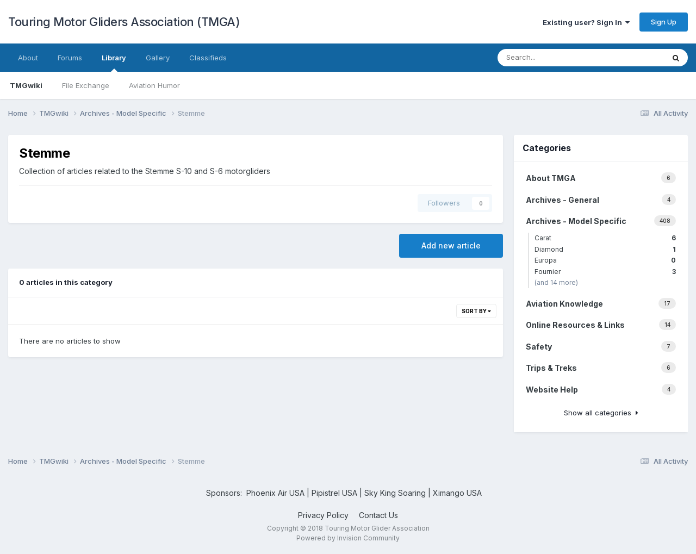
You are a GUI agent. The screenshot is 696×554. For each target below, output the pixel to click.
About (28, 57)
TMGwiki (26, 85)
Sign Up (663, 21)
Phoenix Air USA (275, 492)
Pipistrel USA (335, 492)
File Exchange (85, 85)
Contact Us (378, 515)
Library (114, 62)
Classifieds (208, 57)
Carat (605, 237)
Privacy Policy (323, 515)
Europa (605, 260)
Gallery (158, 57)
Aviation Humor (154, 85)
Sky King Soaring (395, 492)
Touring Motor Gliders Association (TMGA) (124, 22)
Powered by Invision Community (348, 538)
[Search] (558, 57)
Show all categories (601, 412)
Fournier (605, 271)
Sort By (476, 311)
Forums (70, 57)
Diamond (605, 249)
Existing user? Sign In (586, 22)
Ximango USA (457, 492)
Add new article (451, 245)
